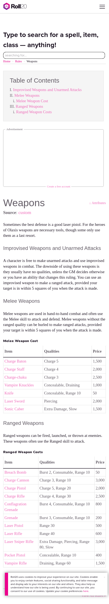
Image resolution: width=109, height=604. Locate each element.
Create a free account (58, 186)
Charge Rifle (14, 496)
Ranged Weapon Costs (34, 112)
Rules (18, 61)
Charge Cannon (16, 480)
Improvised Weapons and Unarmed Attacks (47, 89)
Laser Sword (14, 401)
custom (24, 212)
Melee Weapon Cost (32, 101)
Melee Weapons (27, 95)
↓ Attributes (97, 203)
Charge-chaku (15, 377)
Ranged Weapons (29, 106)
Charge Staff (14, 369)
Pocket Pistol (14, 555)
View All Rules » (93, 596)
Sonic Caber (14, 409)
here (85, 591)
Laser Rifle (13, 533)
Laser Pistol (13, 525)
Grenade (11, 517)
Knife (8, 393)
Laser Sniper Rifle (19, 541)
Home (6, 61)
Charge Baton (15, 361)
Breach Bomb (15, 472)
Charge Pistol (15, 488)
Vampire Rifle (15, 563)
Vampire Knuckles (19, 385)
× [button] (104, 577)
